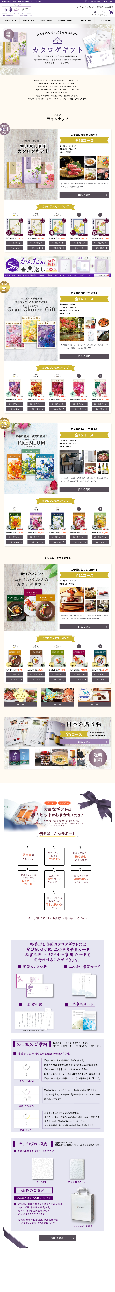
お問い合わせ (91, 7)
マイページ (95, 13)
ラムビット (90, 1)
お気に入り (103, 13)
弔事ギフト (100, 1)
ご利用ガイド (81, 7)
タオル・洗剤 (29, 20)
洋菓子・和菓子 (65, 20)
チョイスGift (109, 1)
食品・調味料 (47, 20)
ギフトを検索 (106, 20)
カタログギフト (10, 20)
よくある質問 (108, 7)
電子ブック (16, 243)
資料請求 (100, 7)
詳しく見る (84, 195)
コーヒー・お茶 (85, 20)
